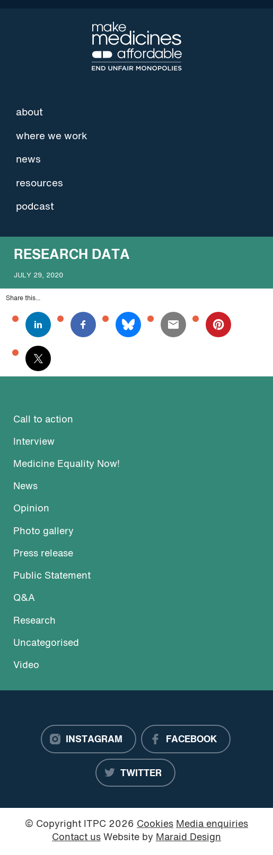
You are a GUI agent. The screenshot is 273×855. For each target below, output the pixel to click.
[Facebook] (186, 739)
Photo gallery (43, 531)
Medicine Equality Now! (66, 464)
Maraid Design (188, 837)
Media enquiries (212, 824)
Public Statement (52, 576)
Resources (39, 183)
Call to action (43, 420)
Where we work (51, 136)
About (29, 112)
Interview (34, 442)
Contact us (76, 837)
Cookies (155, 824)
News (28, 160)
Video (26, 665)
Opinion (31, 509)
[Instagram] (88, 739)
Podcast (35, 207)
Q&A (24, 598)
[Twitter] (135, 773)
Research (34, 621)
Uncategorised (46, 643)
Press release (43, 554)
